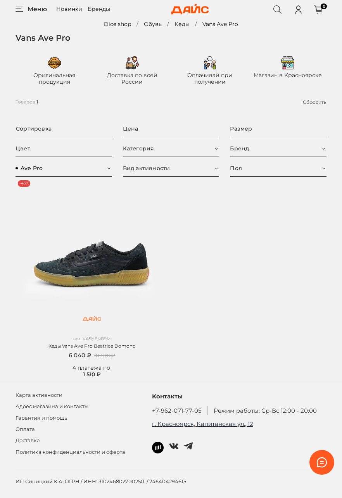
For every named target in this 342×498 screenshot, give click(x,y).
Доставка (28, 440)
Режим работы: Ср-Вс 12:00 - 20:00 (265, 410)
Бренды (99, 8)
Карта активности (39, 395)
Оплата (25, 429)
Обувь (153, 24)
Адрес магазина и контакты (52, 406)
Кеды (182, 24)
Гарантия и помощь (41, 418)
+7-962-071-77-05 (176, 410)
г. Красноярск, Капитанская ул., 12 (202, 423)
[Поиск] (277, 9)
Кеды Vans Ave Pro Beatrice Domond (92, 346)
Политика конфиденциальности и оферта (70, 452)
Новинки (69, 8)
